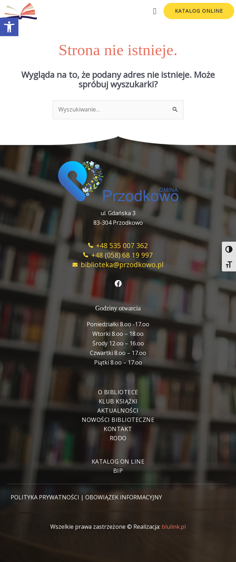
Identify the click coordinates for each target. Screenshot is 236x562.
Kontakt (118, 429)
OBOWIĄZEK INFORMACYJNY (123, 497)
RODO (118, 438)
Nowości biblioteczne (118, 420)
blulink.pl (174, 527)
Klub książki (118, 401)
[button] (9, 27)
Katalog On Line (118, 461)
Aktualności (118, 410)
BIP (118, 471)
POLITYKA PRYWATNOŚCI (45, 497)
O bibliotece (118, 392)
